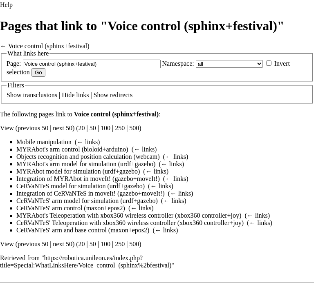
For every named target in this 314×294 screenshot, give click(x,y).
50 (93, 128)
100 (105, 128)
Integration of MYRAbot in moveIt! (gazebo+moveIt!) (88, 178)
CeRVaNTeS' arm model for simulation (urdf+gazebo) (87, 200)
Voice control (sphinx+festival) (49, 45)
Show (14, 94)
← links (87, 141)
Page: (14, 63)
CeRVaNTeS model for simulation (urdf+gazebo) (80, 186)
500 (134, 128)
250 (120, 128)
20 (81, 128)
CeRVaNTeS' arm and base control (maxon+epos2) (82, 230)
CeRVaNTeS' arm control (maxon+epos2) (70, 208)
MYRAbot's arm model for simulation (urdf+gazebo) (85, 163)
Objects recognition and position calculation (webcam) (88, 156)
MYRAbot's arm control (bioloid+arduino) (72, 149)
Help (6, 4)
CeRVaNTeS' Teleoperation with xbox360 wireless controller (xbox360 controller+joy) (130, 222)
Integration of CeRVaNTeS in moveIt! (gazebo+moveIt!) (90, 193)
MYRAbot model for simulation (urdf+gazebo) (78, 171)
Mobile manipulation (44, 141)
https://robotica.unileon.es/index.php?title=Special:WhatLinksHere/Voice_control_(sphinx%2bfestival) (85, 261)
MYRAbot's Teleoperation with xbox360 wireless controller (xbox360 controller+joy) (128, 215)
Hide (68, 94)
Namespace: (178, 63)
